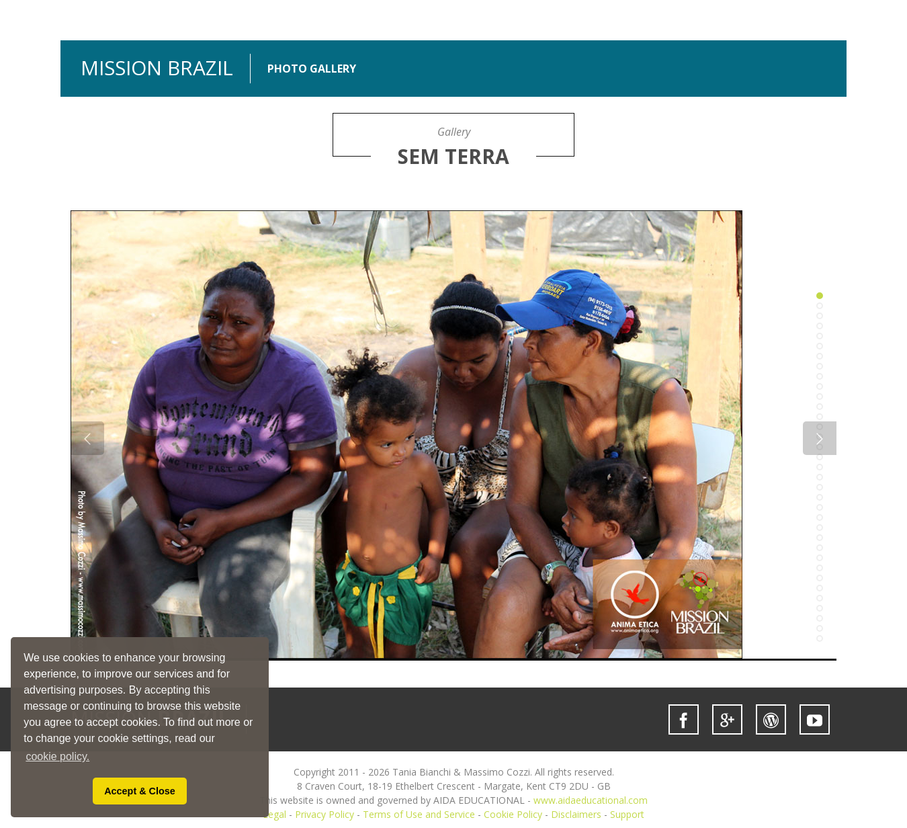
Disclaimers (576, 814)
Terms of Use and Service (419, 814)
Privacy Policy (324, 814)
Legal (274, 814)
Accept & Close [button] (139, 791)
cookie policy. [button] (57, 756)
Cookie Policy (513, 814)
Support (627, 814)
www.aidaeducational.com (590, 800)
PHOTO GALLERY (311, 69)
